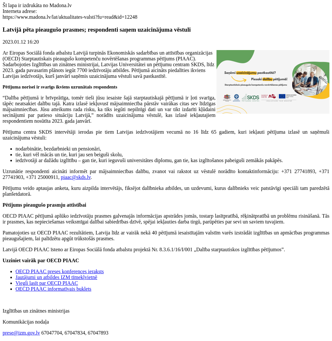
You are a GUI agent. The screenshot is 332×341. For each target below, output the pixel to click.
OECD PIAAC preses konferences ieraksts (59, 271)
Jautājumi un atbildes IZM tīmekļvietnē (56, 277)
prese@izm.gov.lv (21, 333)
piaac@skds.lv (75, 177)
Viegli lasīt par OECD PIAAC (46, 283)
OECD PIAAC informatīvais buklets (53, 289)
